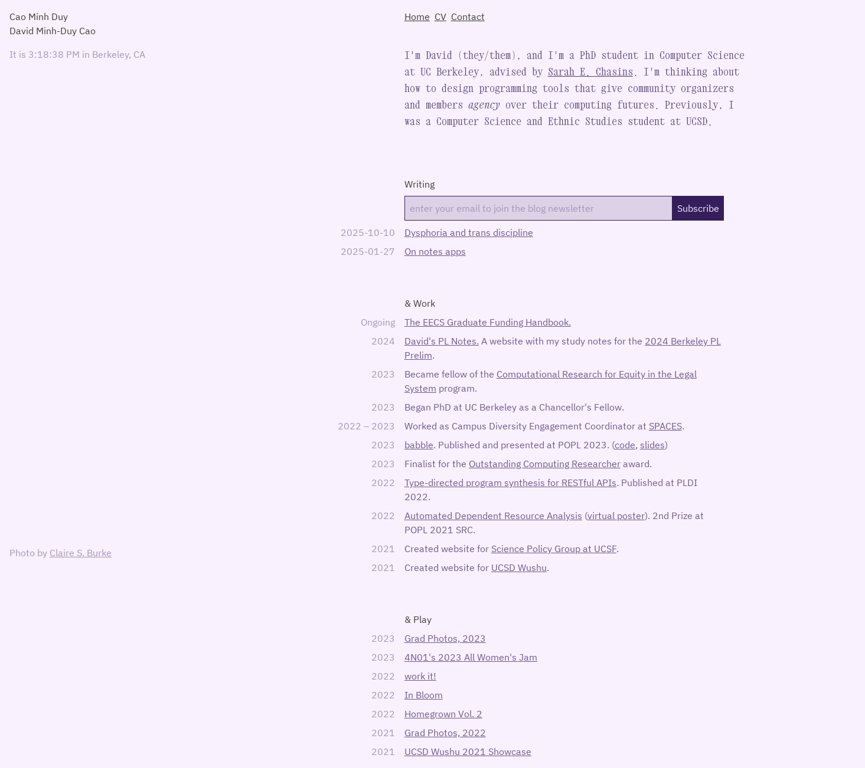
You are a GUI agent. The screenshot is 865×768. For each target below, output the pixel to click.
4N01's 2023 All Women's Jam (470, 657)
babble (418, 445)
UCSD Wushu (519, 567)
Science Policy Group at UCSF (553, 548)
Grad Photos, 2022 (445, 733)
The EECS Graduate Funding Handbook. (487, 322)
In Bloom (423, 695)
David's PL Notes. (441, 341)
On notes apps (435, 251)
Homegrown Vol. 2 (443, 714)
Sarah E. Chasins (590, 71)
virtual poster (616, 515)
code (625, 445)
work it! (420, 676)
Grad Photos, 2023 (445, 638)
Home (417, 16)
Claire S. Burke (81, 553)
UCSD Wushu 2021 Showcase (467, 751)
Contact (468, 16)
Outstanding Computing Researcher (545, 464)
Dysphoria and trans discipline (468, 232)
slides (652, 445)
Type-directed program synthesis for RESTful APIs (510, 482)
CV (440, 16)
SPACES (665, 426)
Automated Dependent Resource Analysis (493, 515)
